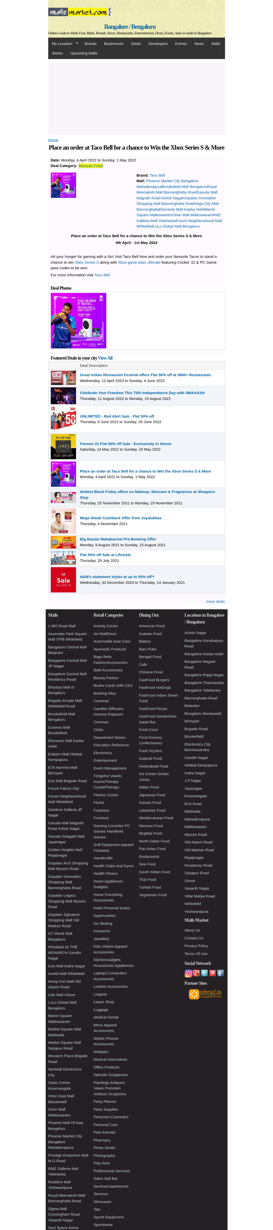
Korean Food (150, 802)
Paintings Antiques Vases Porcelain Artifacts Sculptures (110, 1088)
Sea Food (147, 864)
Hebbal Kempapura (201, 765)
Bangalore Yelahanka (202, 690)
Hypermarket (104, 915)
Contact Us (194, 938)
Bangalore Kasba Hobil (204, 654)
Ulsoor (190, 881)
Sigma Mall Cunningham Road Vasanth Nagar (64, 1214)
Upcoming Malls (83, 53)
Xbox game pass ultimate (139, 262)
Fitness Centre (106, 795)
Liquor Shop (104, 1002)
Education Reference (111, 745)
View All (105, 358)
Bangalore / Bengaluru (129, 26)
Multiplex (101, 1052)
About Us (192, 930)
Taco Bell (157, 175)
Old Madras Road (199, 850)
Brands (91, 43)
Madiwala (193, 811)
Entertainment (105, 760)
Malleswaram (196, 827)
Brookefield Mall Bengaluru (184, 186)
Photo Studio (104, 1147)
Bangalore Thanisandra (204, 682)
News (199, 43)
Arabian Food (150, 634)
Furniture (101, 818)
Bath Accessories (108, 670)
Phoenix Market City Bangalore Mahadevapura (65, 1142)
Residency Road (198, 865)
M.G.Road (193, 804)
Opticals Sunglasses (111, 1075)
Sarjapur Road (197, 873)
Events (181, 43)
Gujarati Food (150, 758)
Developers (158, 43)
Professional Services (112, 1171)
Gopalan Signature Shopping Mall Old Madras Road (64, 920)
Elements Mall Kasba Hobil (182, 209)
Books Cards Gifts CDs (113, 685)
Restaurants (149, 856)
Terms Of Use (196, 953)
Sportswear (103, 1224)
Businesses (114, 43)
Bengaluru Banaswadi (203, 713)
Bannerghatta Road (201, 698)
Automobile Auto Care (112, 641)
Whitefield (193, 903)
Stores (57, 53)
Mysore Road (196, 834)
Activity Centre (106, 626)
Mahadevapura (197, 819)
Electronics (103, 753)
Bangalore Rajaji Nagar (204, 675)
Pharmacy (102, 1140)
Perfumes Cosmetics (111, 1117)
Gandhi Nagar (196, 757)
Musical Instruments (110, 1059)
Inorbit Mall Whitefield (66, 973)
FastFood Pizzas (153, 708)
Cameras (101, 701)
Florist (99, 802)
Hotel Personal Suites (112, 908)
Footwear (102, 810)
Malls (215, 43)
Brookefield (194, 736)
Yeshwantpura (197, 911)
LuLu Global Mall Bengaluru (176, 226)
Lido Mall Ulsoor (62, 995)
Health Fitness (106, 873)
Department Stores (110, 737)
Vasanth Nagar (197, 888)
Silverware (102, 1201)
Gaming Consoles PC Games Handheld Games (112, 831)
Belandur (192, 705)
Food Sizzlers (150, 751)
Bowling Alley (105, 693)
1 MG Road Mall (62, 626)
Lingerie (100, 994)
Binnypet (192, 721)
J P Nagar (193, 780)
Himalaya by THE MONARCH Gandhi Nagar (64, 952)
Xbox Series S (87, 262)
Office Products (106, 1067)
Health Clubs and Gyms (114, 866)
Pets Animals (105, 1132)
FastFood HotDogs (155, 687)
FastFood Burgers (154, 680)
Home (53, 140)
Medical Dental (106, 1017)
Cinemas (101, 722)
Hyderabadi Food (153, 766)
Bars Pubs (148, 649)
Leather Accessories (111, 986)
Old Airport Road (199, 842)
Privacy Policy (196, 946)
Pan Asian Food (152, 848)
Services (101, 1194)
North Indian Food (154, 841)
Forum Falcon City (63, 788)
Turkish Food (150, 887)
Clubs (98, 729)
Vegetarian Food (153, 895)
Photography (104, 1155)
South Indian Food (154, 872)
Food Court (148, 729)
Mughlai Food (150, 833)
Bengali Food (150, 656)
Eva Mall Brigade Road (67, 781)
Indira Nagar (195, 773)
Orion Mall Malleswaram (192, 215)
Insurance (102, 931)
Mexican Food (91, 165)
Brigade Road (196, 729)
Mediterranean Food (156, 818)
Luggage (101, 1009)
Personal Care (106, 1125)
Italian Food (149, 787)
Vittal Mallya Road (200, 896)
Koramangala (196, 796)
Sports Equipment (109, 1217)
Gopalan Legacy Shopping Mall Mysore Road (67, 901)
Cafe (143, 664)
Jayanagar (193, 788)
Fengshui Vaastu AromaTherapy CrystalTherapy (108, 781)
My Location (63, 43)
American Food (152, 626)
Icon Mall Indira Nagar (66, 966)
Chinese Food (151, 672)
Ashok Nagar (196, 633)
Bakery (145, 641)
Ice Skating (103, 923)
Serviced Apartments (111, 1186)
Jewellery (102, 939)
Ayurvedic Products (110, 649)
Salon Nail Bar (106, 1178)
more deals (215, 601)
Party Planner (105, 1101)
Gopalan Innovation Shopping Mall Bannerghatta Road (64, 882)
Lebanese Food (152, 810)
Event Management (110, 768)
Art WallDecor (105, 634)
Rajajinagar (194, 857)
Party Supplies (106, 1109)
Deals (136, 43)
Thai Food (147, 879)
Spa (97, 1209)
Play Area (102, 1163)
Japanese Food (152, 795)
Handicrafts (103, 858)
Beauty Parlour (106, 678)
